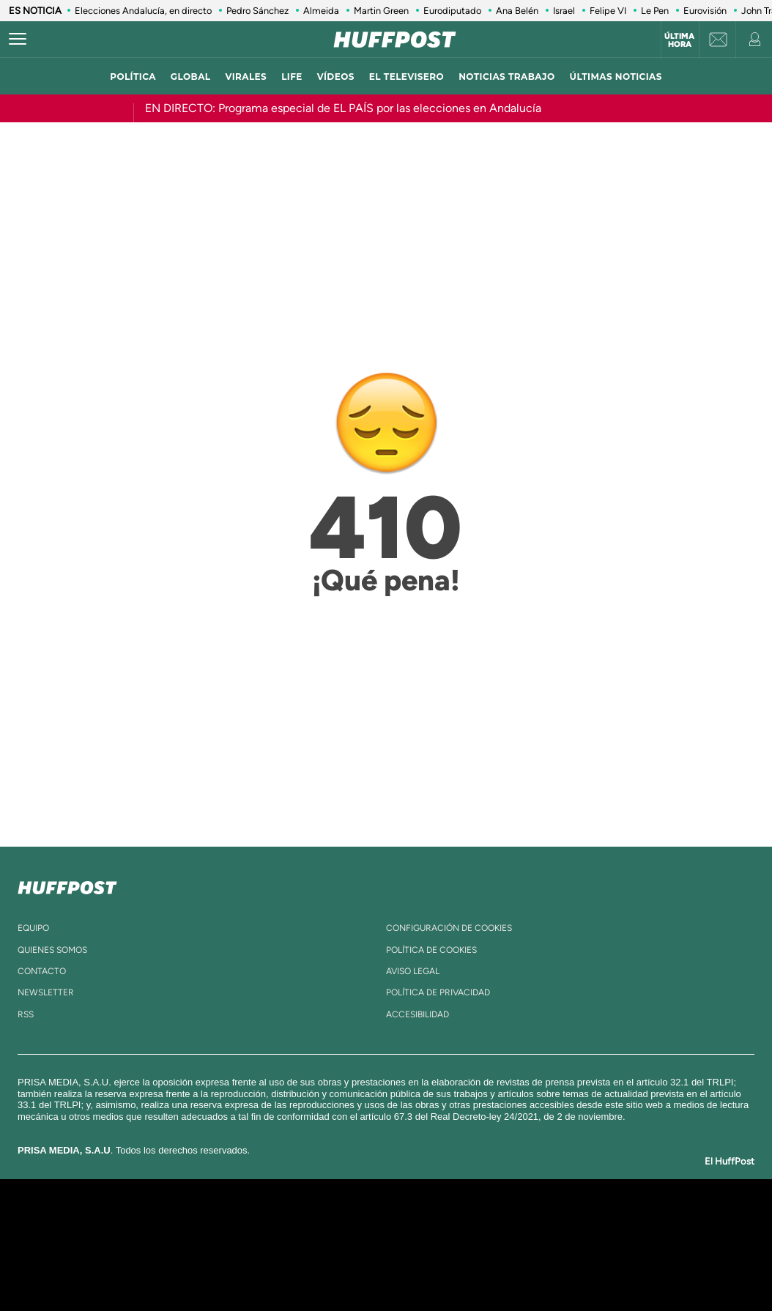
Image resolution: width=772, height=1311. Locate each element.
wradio (361, 1245)
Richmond (209, 1267)
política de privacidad (438, 992)
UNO (319, 1245)
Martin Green (381, 10)
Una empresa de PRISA (88, 1234)
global (191, 76)
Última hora (679, 40)
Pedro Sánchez (257, 10)
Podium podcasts (353, 1267)
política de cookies (431, 950)
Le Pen (655, 10)
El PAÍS (218, 1223)
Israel (564, 10)
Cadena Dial (473, 1245)
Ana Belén (517, 10)
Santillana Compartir (435, 1223)
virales (246, 76)
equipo (33, 928)
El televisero (406, 76)
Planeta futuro (581, 1245)
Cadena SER (498, 1223)
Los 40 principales (288, 1223)
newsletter (46, 992)
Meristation (613, 1267)
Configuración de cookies (449, 928)
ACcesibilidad (417, 1014)
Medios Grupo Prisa (88, 1270)
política (133, 76)
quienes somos (52, 950)
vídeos (336, 76)
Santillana (357, 1223)
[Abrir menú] (17, 39)
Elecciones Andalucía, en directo (143, 10)
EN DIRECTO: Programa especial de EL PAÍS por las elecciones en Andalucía (343, 108)
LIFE (292, 76)
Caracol (646, 1223)
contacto (42, 971)
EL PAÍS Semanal (527, 1245)
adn (593, 1223)
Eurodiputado (452, 10)
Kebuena (634, 1245)
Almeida (321, 10)
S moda (477, 1267)
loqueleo (543, 1267)
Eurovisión (705, 10)
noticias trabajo (506, 76)
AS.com (544, 1223)
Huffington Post (238, 1245)
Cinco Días (417, 1245)
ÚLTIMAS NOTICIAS (616, 76)
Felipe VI (608, 10)
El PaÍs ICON (416, 1267)
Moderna (281, 1267)
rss (26, 1014)
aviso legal (412, 971)
